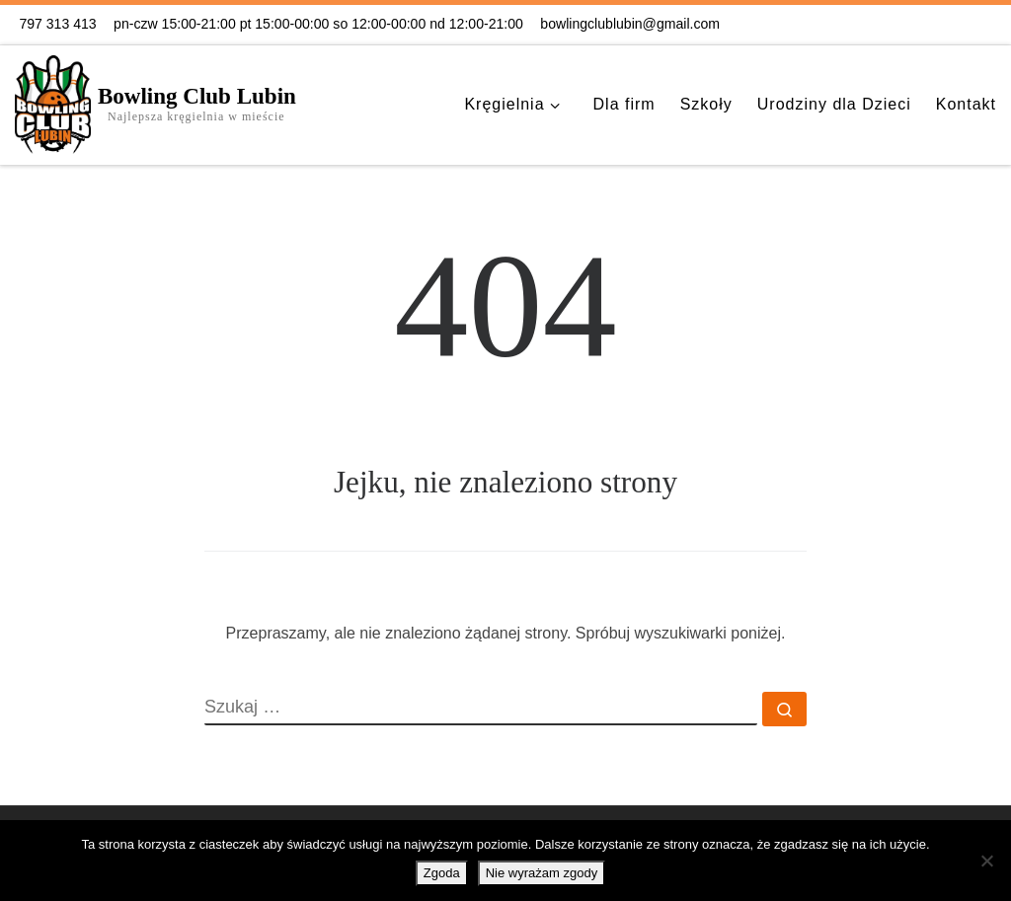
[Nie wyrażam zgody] (986, 860)
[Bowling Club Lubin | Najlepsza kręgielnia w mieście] (53, 101)
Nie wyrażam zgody (541, 872)
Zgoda (442, 872)
